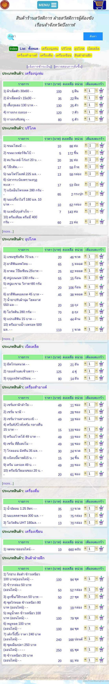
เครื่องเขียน (63, 55)
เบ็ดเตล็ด (93, 48)
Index (13, 48)
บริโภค (66, 48)
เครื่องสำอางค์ (27, 55)
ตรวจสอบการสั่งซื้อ (68, 66)
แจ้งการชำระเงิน (39, 66)
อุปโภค (79, 48)
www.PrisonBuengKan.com (96, 681)
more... (8, 231)
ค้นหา (93, 36)
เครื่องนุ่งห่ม (50, 48)
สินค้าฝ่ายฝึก (83, 55)
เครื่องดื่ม (46, 55)
